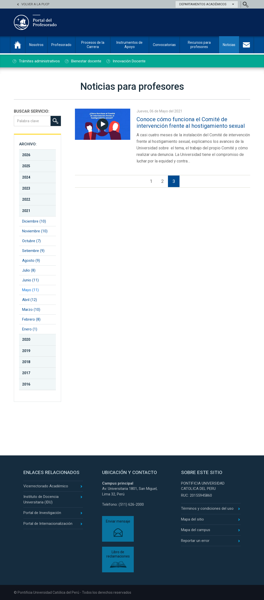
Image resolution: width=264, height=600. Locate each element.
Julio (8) (28, 270)
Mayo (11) (30, 290)
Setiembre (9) (33, 250)
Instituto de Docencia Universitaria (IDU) (41, 499)
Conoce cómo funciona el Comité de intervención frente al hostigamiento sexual (191, 122)
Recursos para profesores (199, 44)
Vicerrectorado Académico (45, 486)
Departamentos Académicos (206, 4)
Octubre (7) (31, 241)
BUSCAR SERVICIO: (31, 111)
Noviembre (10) (35, 231)
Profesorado (61, 45)
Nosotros (36, 45)
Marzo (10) (31, 309)
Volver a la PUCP (35, 4)
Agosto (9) (31, 260)
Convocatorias (164, 45)
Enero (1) (29, 329)
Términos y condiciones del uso (207, 508)
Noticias (229, 45)
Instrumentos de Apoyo (129, 44)
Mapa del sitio (192, 519)
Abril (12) (29, 299)
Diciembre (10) (34, 221)
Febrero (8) (31, 319)
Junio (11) (30, 280)
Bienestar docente (86, 61)
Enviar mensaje (118, 521)
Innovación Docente (129, 61)
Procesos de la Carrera (92, 44)
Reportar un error (195, 540)
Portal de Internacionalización (47, 523)
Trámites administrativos (39, 61)
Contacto (246, 44)
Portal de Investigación (42, 512)
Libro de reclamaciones (118, 554)
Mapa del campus (195, 530)
